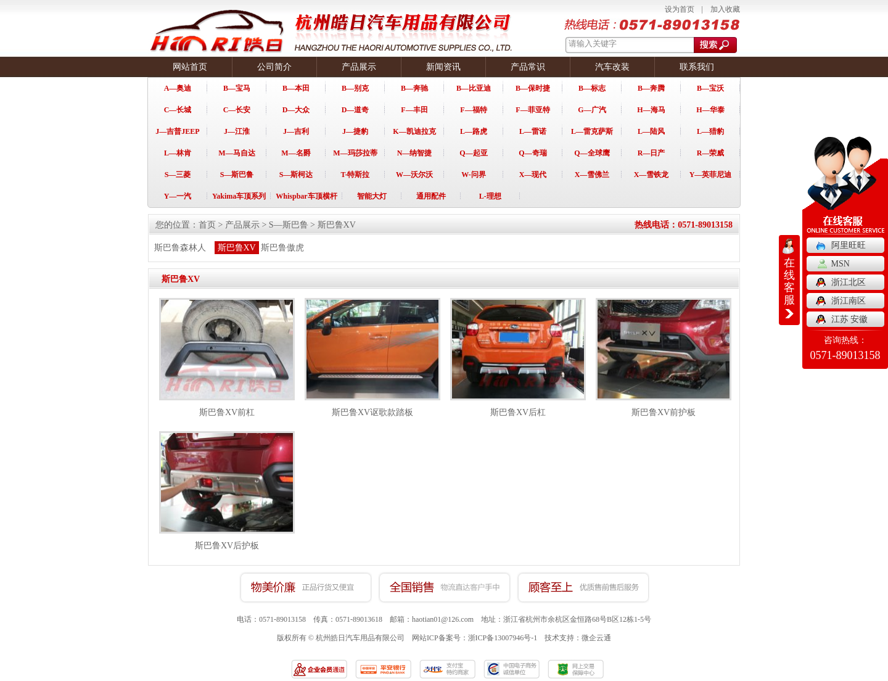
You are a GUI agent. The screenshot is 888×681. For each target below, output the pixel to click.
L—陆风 (651, 131)
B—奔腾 (651, 88)
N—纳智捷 (414, 153)
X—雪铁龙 (651, 174)
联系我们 (697, 67)
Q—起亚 (473, 153)
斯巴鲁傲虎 (282, 247)
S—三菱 (178, 174)
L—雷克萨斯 (592, 131)
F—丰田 (414, 109)
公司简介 (274, 67)
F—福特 (473, 109)
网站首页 (190, 67)
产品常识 (528, 67)
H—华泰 (710, 109)
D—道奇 (355, 109)
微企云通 (596, 638)
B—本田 (296, 88)
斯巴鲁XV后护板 (227, 545)
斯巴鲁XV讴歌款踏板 (372, 412)
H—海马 (651, 109)
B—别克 (355, 88)
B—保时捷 (533, 88)
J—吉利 (296, 131)
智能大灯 (372, 196)
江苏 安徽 (849, 319)
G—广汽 (592, 109)
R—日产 (651, 153)
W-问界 (473, 174)
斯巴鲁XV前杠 (227, 412)
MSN (840, 263)
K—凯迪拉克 (414, 131)
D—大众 (296, 109)
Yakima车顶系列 (239, 196)
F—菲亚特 (532, 109)
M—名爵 (295, 153)
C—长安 (237, 109)
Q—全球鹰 (591, 153)
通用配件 (431, 196)
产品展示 (359, 67)
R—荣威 (711, 153)
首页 (207, 224)
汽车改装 (612, 67)
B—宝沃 (710, 88)
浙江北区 (848, 282)
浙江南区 (848, 300)
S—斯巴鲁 (237, 174)
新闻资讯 (443, 67)
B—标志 (592, 88)
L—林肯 (177, 153)
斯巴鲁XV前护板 (663, 412)
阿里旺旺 (848, 245)
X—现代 (533, 174)
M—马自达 (236, 153)
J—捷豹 (355, 131)
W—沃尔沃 (414, 174)
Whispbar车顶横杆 (306, 196)
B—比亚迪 (473, 88)
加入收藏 (725, 9)
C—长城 (178, 109)
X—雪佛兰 (592, 174)
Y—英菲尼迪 (710, 174)
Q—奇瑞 (532, 153)
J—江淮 (237, 131)
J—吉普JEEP (177, 131)
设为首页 (679, 9)
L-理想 (490, 196)
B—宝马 (236, 88)
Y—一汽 (178, 196)
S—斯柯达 (296, 174)
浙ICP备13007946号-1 (503, 638)
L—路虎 (473, 131)
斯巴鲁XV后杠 (518, 412)
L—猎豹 (710, 131)
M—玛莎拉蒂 (355, 153)
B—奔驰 (414, 88)
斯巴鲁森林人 (180, 247)
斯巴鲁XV (337, 224)
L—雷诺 (532, 131)
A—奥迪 (178, 88)
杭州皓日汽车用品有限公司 (360, 638)
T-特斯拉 (355, 174)
